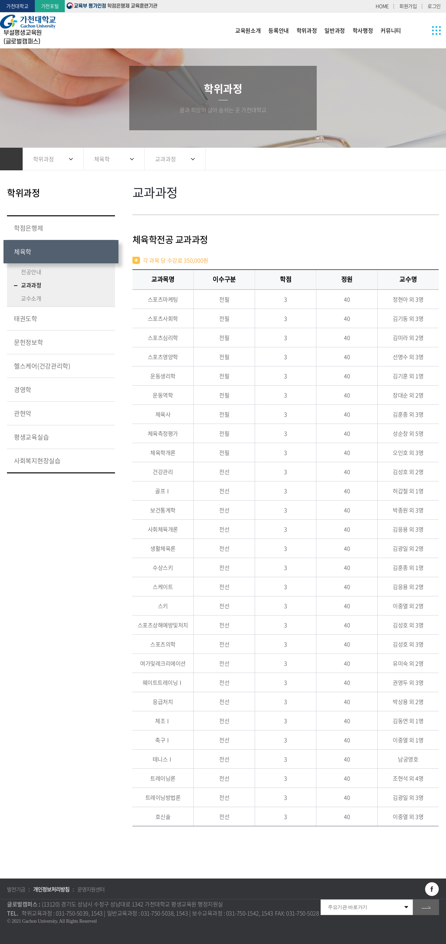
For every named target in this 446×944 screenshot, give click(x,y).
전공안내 (31, 272)
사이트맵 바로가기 (436, 30)
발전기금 (16, 889)
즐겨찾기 (416, 159)
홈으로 (11, 159)
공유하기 (402, 159)
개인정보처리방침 (51, 889)
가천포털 (50, 5)
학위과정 (43, 159)
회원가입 (408, 5)
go (426, 907)
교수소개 (31, 298)
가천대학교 (17, 5)
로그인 (434, 5)
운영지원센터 (91, 889)
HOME (382, 5)
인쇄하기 (430, 159)
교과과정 (165, 159)
